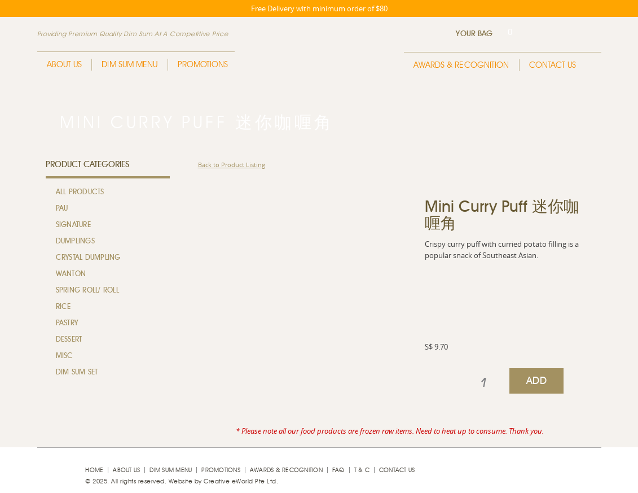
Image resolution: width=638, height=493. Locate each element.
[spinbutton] (483, 383)
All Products (80, 192)
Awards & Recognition (461, 65)
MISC (64, 356)
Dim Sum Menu (129, 64)
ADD (536, 381)
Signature (73, 225)
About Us (64, 64)
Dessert (69, 339)
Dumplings (75, 241)
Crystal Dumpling (88, 257)
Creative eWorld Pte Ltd (240, 481)
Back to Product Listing (231, 164)
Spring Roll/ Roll (87, 290)
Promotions (203, 64)
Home (94, 470)
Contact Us (553, 65)
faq (338, 470)
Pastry (67, 323)
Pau (62, 208)
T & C (361, 470)
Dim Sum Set (77, 372)
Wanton (71, 274)
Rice (63, 307)
